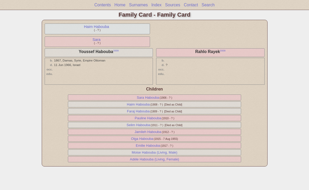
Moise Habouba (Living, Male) (154, 152)
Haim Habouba (96, 27)
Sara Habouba (148, 97)
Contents (102, 5)
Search (208, 5)
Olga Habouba (142, 139)
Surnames (138, 5)
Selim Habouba (138, 125)
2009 (116, 50)
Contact (191, 5)
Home (119, 5)
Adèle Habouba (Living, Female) (154, 159)
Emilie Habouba (148, 146)
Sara (96, 39)
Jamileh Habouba (147, 132)
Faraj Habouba (138, 111)
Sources (172, 5)
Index (156, 5)
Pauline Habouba (148, 118)
